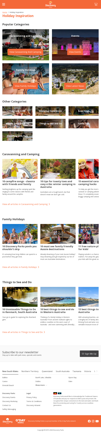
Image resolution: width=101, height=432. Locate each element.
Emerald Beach (8, 385)
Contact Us (6, 405)
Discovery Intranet (33, 405)
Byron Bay (72, 377)
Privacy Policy (31, 397)
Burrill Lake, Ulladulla (43, 377)
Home (4, 12)
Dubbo (38, 381)
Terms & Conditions (34, 401)
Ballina (4, 377)
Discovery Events (8, 397)
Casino (5, 381)
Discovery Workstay (9, 401)
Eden (70, 381)
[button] (97, 371)
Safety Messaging (9, 409)
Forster (38, 385)
